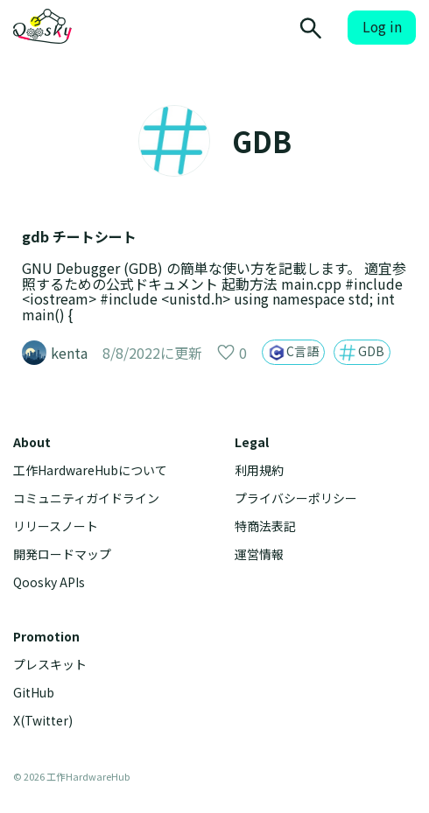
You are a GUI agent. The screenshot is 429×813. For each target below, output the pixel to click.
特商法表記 (265, 526)
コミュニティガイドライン (86, 498)
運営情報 (259, 554)
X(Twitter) (43, 720)
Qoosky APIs (49, 582)
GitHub (33, 692)
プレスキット (50, 664)
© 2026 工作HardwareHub (71, 776)
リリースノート (55, 526)
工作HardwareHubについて (90, 470)
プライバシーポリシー (296, 498)
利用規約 (259, 470)
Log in (382, 27)
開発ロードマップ (62, 554)
